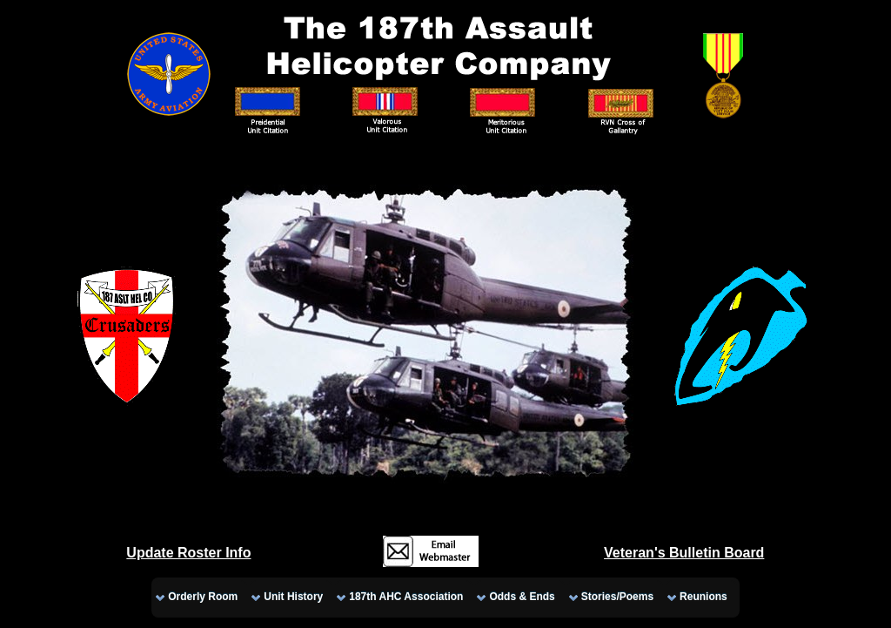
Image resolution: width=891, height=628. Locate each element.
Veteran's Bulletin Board (684, 552)
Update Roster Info (188, 552)
